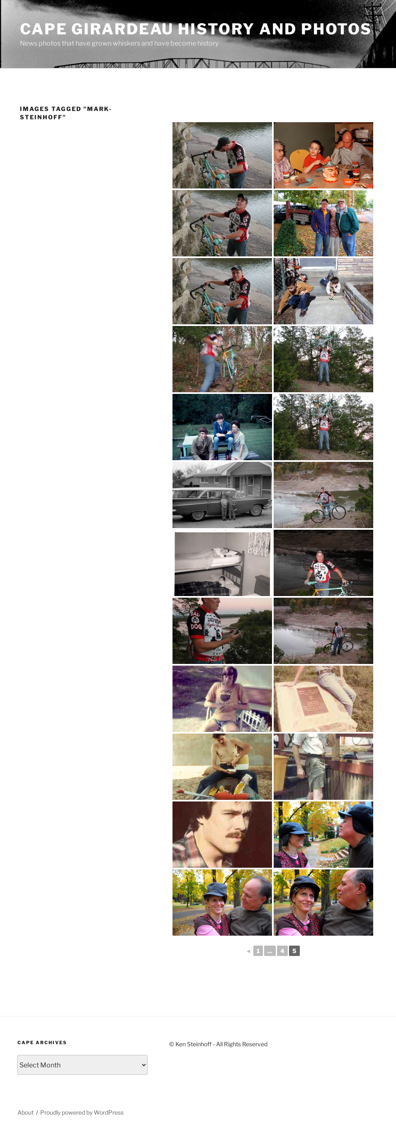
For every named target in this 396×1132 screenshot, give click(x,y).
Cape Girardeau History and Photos (196, 29)
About (25, 1112)
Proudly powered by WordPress (82, 1112)
